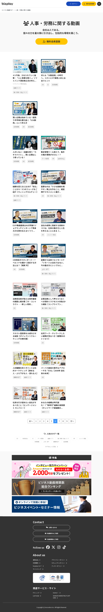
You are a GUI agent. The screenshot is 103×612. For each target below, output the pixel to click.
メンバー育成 (51, 235)
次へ (72, 421)
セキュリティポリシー (59, 563)
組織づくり (17, 88)
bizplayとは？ (38, 566)
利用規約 (36, 563)
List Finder (37, 596)
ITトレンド (37, 593)
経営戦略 (31, 127)
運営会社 (36, 560)
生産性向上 (61, 159)
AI (47, 85)
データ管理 (45, 159)
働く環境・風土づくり (20, 92)
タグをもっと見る (51, 447)
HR (43, 85)
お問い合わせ (51, 527)
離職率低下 (17, 377)
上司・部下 (45, 269)
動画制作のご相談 (51, 533)
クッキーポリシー (58, 566)
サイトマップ (38, 569)
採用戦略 (55, 85)
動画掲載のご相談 (51, 539)
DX (14, 308)
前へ (31, 421)
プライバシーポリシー (59, 560)
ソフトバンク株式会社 (19, 84)
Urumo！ (56, 593)
